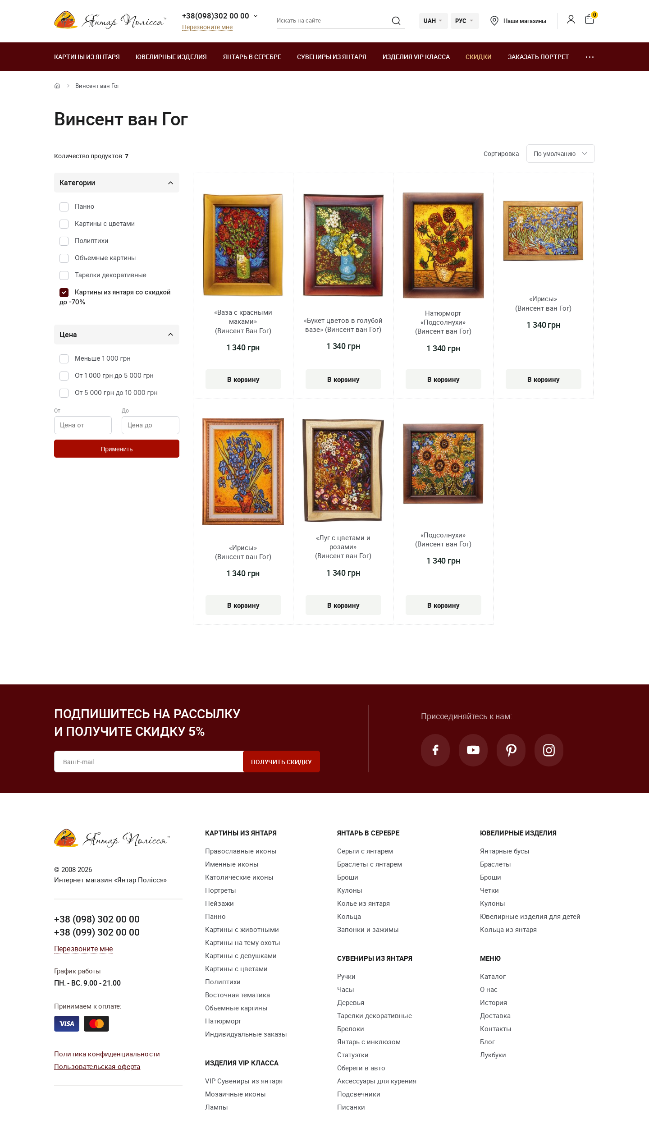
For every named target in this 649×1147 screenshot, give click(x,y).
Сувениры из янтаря (331, 56)
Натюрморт (223, 1020)
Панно (84, 206)
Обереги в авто (361, 1067)
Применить (117, 449)
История (493, 1002)
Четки (489, 890)
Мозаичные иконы (235, 1093)
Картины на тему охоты (242, 942)
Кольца (349, 916)
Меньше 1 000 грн (103, 358)
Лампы (216, 1106)
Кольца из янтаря (508, 929)
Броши (347, 876)
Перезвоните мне (207, 27)
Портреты (220, 890)
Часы (345, 989)
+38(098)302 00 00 (215, 15)
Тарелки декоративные (110, 275)
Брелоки (350, 1028)
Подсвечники (358, 1093)
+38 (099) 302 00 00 (97, 932)
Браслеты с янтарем (369, 863)
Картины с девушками (241, 955)
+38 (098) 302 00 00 (97, 919)
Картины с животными (242, 929)
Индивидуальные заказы (246, 1033)
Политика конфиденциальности (107, 1053)
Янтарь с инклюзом (369, 1041)
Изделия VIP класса (416, 56)
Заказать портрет (538, 56)
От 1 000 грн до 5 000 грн (114, 375)
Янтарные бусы (505, 850)
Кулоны (349, 890)
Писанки (351, 1106)
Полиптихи (91, 240)
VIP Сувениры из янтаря (244, 1080)
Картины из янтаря (87, 56)
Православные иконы (241, 850)
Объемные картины (105, 258)
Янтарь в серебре (252, 56)
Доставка (495, 1015)
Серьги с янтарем (365, 850)
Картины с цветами (105, 223)
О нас (489, 989)
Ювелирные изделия (171, 56)
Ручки (346, 976)
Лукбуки (493, 1054)
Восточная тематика (237, 994)
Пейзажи (219, 903)
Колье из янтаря (363, 903)
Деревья (350, 1002)
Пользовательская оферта (97, 1066)
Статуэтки (353, 1054)
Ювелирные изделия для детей (530, 916)
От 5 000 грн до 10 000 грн (116, 392)
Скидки (479, 56)
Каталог (493, 976)
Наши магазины (518, 20)
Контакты (496, 1028)
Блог (487, 1041)
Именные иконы (232, 863)
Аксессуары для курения (376, 1080)
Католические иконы (239, 876)
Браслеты (495, 863)
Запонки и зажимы (368, 929)
